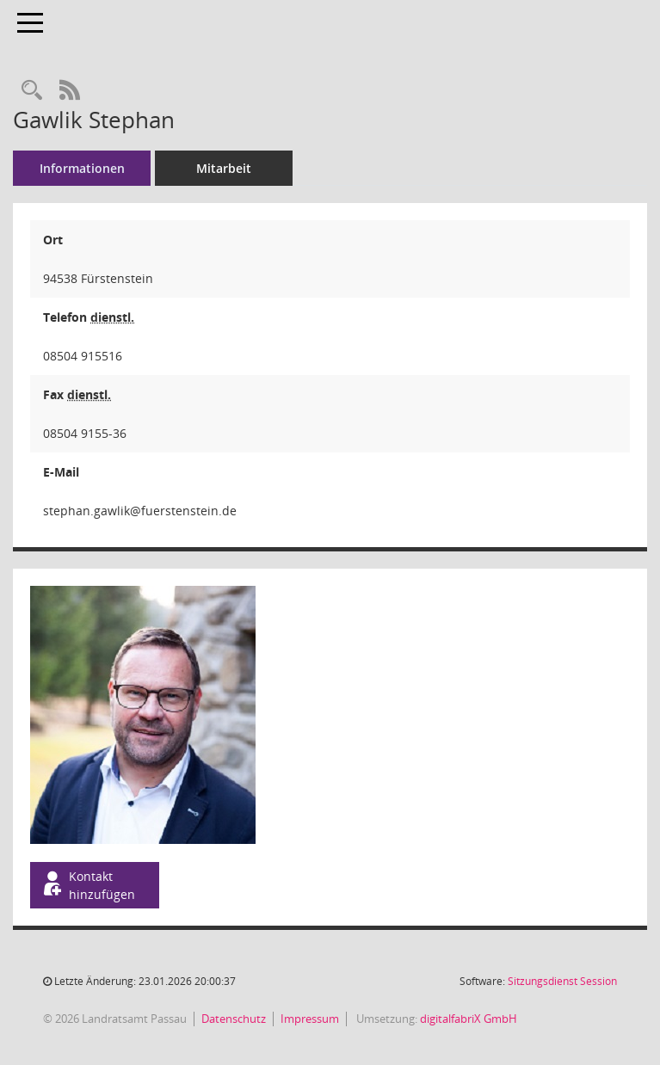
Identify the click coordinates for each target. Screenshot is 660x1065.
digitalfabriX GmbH (468, 1018)
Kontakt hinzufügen (87, 885)
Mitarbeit (223, 168)
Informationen (82, 168)
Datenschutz (233, 1018)
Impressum (310, 1018)
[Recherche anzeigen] (32, 91)
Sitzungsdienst (562, 981)
